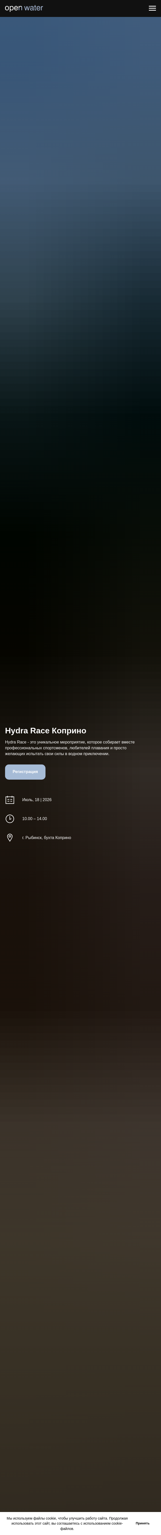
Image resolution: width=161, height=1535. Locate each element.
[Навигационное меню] (152, 8)
